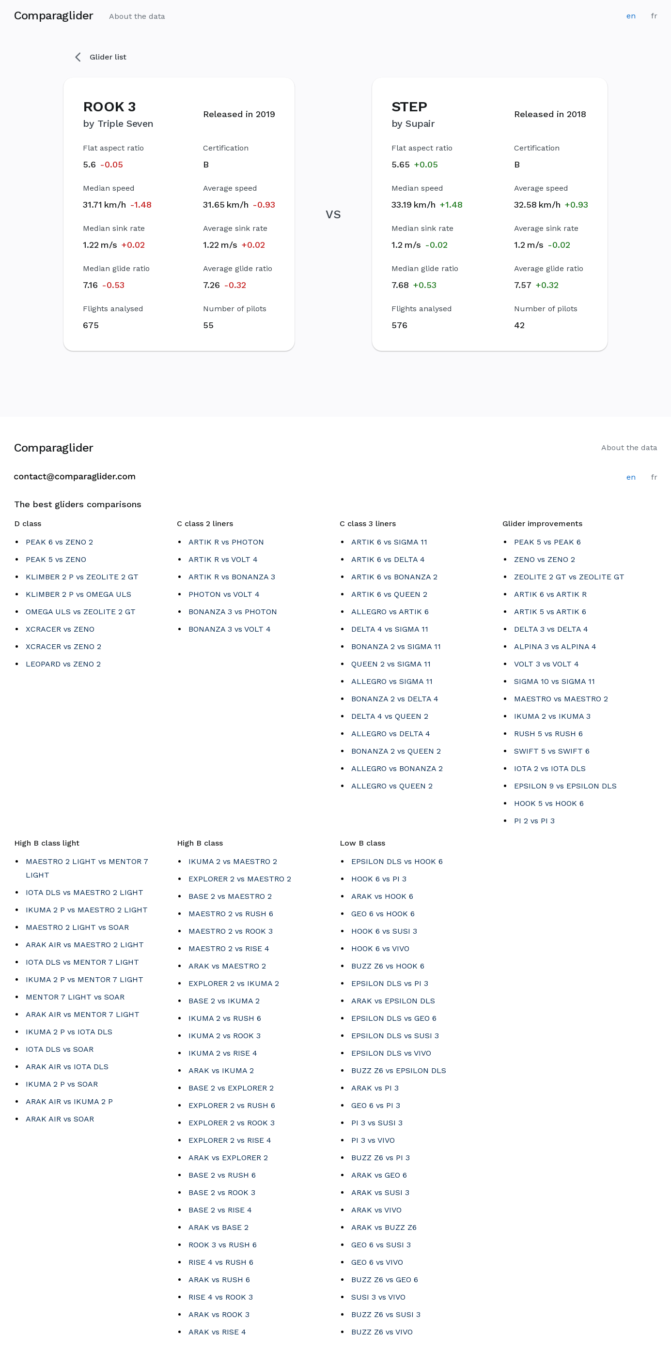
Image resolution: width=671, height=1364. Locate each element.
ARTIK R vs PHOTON (226, 541)
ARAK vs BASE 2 (218, 1227)
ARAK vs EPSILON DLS (393, 1000)
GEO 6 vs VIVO (377, 1262)
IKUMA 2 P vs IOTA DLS (69, 1031)
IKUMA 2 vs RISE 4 (222, 1053)
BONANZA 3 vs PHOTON (232, 611)
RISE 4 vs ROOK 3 (220, 1297)
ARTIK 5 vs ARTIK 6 (550, 611)
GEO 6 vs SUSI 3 (381, 1244)
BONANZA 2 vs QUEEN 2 (396, 751)
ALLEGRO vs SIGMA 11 (392, 681)
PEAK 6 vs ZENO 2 (59, 541)
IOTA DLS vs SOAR (60, 1049)
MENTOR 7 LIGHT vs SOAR (75, 996)
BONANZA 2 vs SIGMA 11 (396, 646)
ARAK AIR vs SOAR (60, 1118)
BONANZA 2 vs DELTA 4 (394, 698)
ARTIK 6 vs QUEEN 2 (389, 594)
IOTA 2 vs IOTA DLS (550, 768)
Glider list (100, 57)
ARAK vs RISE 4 (217, 1331)
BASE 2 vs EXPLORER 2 (231, 1087)
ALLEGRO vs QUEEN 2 (392, 785)
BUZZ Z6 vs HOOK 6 (387, 965)
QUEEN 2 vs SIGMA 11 (391, 663)
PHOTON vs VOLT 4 (224, 594)
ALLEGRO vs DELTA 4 (390, 733)
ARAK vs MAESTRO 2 (227, 965)
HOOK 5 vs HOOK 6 (549, 803)
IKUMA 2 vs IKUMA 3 (552, 716)
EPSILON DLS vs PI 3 (389, 983)
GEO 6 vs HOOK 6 (383, 913)
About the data (137, 16)
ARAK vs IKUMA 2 (221, 1070)
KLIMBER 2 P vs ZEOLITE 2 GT (82, 576)
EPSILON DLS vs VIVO (391, 1053)
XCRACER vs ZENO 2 (63, 646)
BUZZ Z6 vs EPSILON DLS (398, 1070)
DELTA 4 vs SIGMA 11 (389, 629)
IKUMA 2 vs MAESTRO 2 (232, 861)
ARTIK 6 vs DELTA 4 (388, 559)
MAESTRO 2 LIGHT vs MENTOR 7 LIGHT (87, 868)
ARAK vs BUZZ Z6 (384, 1227)
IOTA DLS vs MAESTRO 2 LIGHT (84, 892)
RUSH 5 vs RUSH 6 (548, 733)
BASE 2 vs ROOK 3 (221, 1192)
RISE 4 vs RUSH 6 (220, 1262)
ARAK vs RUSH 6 (219, 1279)
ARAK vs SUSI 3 (380, 1192)
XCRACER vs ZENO (60, 629)
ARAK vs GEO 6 (379, 1175)
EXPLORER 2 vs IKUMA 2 (233, 983)
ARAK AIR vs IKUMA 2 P (69, 1101)
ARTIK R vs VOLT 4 (223, 559)
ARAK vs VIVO (376, 1209)
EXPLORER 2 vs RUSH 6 (231, 1105)
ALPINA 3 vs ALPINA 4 (555, 646)
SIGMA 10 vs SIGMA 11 (554, 681)
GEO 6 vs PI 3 (375, 1105)
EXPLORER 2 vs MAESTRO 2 (239, 878)
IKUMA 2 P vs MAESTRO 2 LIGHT (87, 909)
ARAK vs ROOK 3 (219, 1314)
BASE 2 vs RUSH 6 (222, 1175)
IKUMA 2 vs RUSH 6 (224, 1018)
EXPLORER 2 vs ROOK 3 (231, 1122)
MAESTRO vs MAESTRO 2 (561, 698)
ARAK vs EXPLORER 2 (228, 1157)
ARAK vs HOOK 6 (382, 896)
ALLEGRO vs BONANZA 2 (397, 768)
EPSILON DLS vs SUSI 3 (395, 1035)
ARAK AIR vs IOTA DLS (67, 1066)
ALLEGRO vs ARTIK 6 (390, 611)
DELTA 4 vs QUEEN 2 (389, 716)
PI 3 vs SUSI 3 (377, 1122)
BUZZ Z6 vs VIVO (382, 1331)
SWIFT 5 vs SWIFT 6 (552, 751)
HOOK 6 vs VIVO (380, 948)
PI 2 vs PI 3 (534, 820)
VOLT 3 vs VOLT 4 (546, 663)
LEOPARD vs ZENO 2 (63, 663)
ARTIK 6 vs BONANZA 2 (394, 576)
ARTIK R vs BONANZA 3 (231, 576)
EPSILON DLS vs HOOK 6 (397, 861)
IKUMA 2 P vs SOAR (62, 1084)
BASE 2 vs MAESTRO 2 (230, 896)
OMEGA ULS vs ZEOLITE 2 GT (81, 611)
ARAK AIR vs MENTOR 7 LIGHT (83, 1014)
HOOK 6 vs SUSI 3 (384, 931)
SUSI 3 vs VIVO (378, 1297)
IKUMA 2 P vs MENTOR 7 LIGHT (84, 979)
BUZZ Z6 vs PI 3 (380, 1157)
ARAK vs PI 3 (375, 1087)
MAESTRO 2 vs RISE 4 (228, 948)
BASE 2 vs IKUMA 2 (224, 1000)
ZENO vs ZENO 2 (544, 559)
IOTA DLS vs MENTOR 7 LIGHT (82, 962)
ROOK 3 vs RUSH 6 (222, 1244)
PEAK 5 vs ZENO (56, 559)
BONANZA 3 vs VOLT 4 (229, 629)
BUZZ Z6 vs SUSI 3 (386, 1314)
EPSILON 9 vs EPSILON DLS (565, 785)
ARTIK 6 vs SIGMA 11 (389, 541)
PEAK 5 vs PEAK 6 (547, 541)
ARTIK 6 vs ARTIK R (550, 594)
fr (654, 15)
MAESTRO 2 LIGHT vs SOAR (77, 927)
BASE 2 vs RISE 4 (220, 1209)
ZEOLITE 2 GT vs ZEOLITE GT (569, 576)
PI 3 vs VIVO (373, 1140)
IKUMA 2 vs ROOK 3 (224, 1035)
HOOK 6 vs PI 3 (378, 878)
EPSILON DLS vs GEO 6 (394, 1018)
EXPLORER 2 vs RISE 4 (229, 1140)
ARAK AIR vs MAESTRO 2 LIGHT (85, 944)
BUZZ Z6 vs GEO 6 (384, 1279)
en (631, 15)
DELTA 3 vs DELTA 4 (551, 629)
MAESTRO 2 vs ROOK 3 (230, 931)
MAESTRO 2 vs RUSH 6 (230, 913)
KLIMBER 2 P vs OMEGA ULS (78, 594)
